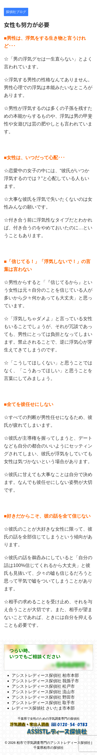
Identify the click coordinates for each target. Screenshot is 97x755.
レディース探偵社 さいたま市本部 (43, 708)
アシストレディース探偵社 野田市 (43, 697)
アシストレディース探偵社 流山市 (43, 692)
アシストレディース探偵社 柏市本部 (45, 675)
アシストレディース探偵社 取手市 (43, 702)
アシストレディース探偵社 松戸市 (43, 686)
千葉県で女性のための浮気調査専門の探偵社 (49, 718)
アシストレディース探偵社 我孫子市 (45, 681)
